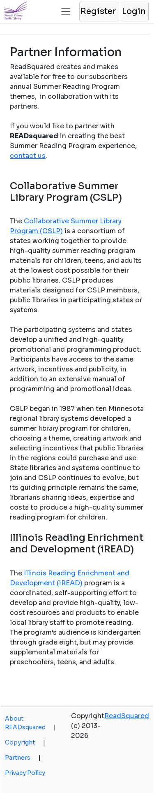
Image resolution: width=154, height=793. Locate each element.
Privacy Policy (25, 773)
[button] (98, 11)
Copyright (25, 742)
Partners (23, 757)
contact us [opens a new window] (28, 155)
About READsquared (30, 723)
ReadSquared (126, 716)
